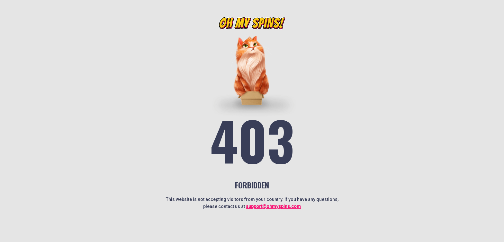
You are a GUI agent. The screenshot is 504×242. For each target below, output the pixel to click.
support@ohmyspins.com (273, 206)
